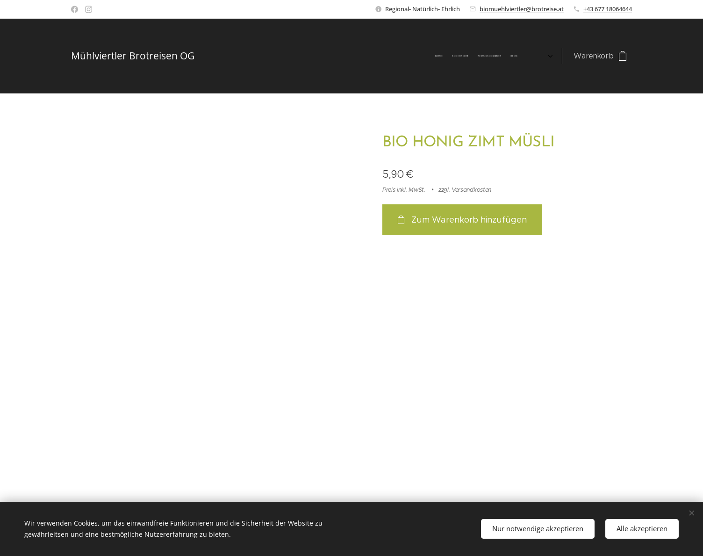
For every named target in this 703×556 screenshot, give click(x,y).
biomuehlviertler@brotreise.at (522, 9)
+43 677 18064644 (607, 9)
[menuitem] (413, 56)
